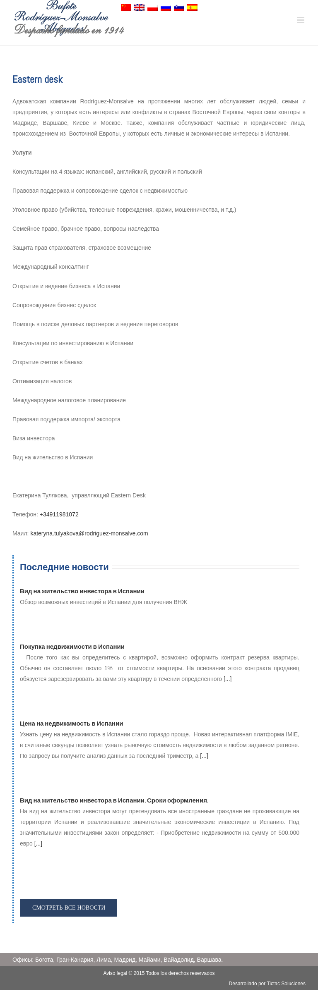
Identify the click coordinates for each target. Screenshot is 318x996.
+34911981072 (59, 514)
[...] (227, 679)
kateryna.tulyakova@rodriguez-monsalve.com (89, 533)
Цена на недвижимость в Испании (71, 723)
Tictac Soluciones (286, 983)
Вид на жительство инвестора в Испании (82, 591)
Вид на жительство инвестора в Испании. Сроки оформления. (114, 800)
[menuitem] (126, 9)
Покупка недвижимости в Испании (72, 646)
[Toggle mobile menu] (301, 20)
